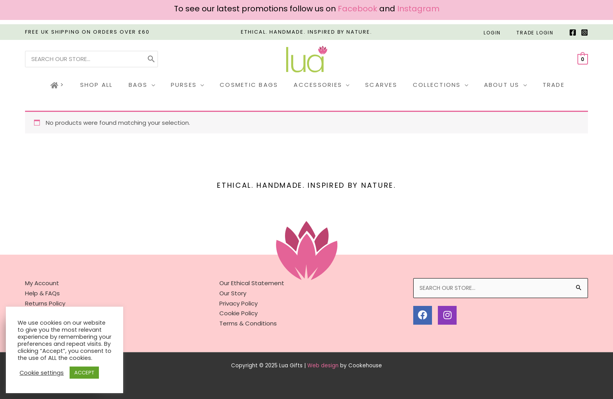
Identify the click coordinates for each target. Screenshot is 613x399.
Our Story (232, 293)
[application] (161, 85)
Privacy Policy (238, 303)
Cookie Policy (238, 313)
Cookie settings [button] (42, 372)
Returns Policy (45, 303)
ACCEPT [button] (84, 372)
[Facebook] (572, 32)
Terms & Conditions (248, 323)
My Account (42, 283)
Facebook (357, 8)
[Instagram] (584, 32)
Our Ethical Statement (251, 283)
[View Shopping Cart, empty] (582, 59)
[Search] (151, 59)
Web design (323, 365)
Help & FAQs (42, 293)
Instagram (418, 8)
